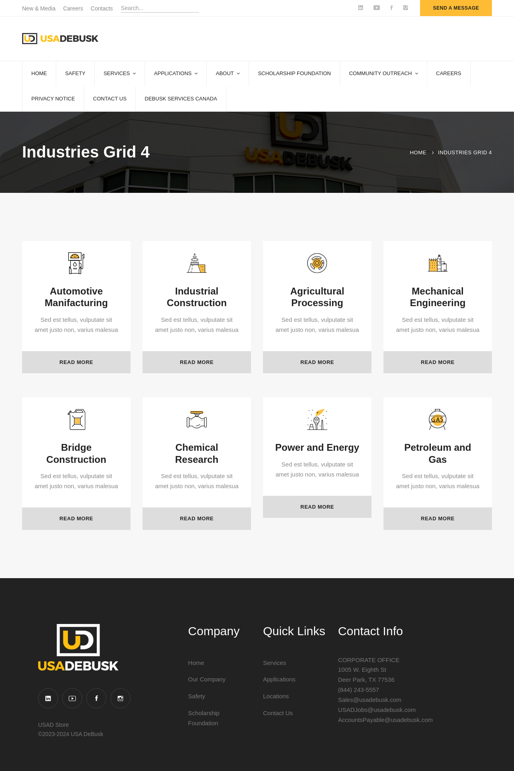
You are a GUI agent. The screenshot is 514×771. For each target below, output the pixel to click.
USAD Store (53, 725)
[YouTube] (72, 698)
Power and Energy (317, 465)
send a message (456, 8)
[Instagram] (120, 698)
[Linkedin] (48, 698)
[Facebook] (96, 698)
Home (418, 152)
